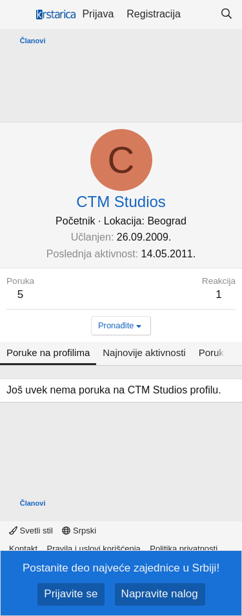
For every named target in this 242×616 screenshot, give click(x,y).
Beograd (167, 220)
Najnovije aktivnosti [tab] (144, 352)
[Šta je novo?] (200, 14)
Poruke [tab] (214, 352)
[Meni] (18, 15)
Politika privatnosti (183, 548)
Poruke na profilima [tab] (48, 352)
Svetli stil (31, 530)
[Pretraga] (226, 14)
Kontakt (23, 548)
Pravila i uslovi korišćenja (94, 548)
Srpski (79, 530)
